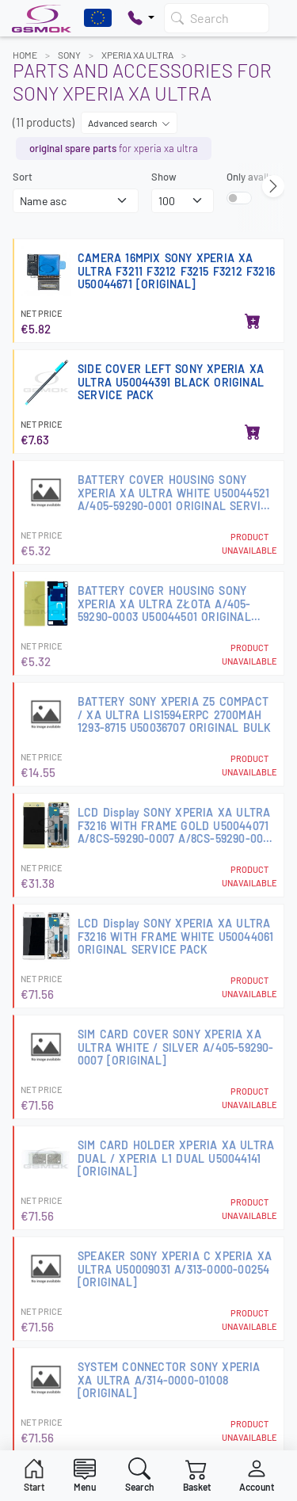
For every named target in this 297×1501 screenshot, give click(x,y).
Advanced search (129, 122)
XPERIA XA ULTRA (137, 54)
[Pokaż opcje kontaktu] (141, 18)
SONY (69, 54)
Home (25, 54)
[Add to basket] (252, 322)
